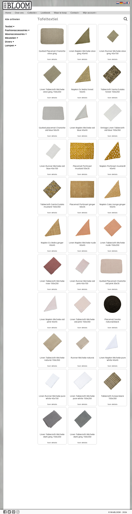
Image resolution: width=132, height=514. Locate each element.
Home (8, 13)
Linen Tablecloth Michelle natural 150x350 (52, 358)
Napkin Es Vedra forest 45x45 (82, 90)
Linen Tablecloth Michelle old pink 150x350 (82, 320)
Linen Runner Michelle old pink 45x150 (82, 282)
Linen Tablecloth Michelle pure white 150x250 (82, 397)
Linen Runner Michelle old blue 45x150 (52, 167)
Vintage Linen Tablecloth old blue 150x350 (112, 128)
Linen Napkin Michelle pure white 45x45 (112, 358)
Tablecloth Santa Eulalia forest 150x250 (112, 90)
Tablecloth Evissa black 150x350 (112, 397)
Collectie (32, 13)
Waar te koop (60, 13)
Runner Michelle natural (82, 357)
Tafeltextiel (47, 19)
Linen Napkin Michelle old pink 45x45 (52, 320)
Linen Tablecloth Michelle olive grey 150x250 (52, 90)
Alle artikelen (12, 19)
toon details (52, 59)
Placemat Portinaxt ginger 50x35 (82, 205)
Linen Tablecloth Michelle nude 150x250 (112, 243)
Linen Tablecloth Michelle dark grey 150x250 (52, 435)
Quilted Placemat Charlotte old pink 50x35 (112, 282)
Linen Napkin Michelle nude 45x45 (82, 243)
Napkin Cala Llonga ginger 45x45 (112, 205)
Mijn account (89, 13)
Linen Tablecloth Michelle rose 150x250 (52, 282)
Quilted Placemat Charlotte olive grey (52, 52)
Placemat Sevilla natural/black (112, 320)
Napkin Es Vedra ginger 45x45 (52, 243)
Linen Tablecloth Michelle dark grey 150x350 (82, 435)
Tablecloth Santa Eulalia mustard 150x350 (52, 205)
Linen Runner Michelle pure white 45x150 (52, 397)
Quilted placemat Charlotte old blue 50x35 (52, 128)
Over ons (19, 13)
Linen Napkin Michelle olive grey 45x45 (82, 52)
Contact (75, 13)
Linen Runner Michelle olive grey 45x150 (112, 52)
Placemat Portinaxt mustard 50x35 (82, 167)
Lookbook (45, 13)
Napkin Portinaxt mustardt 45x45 (113, 167)
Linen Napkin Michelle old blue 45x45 (82, 128)
